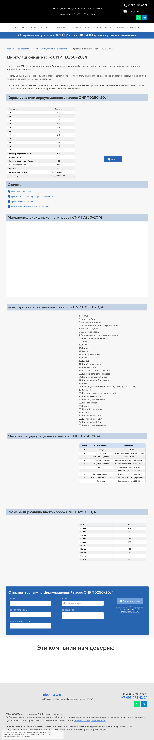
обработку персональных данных (131, 610)
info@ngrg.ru (51, 694)
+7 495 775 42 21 (134, 697)
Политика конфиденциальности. (89, 720)
